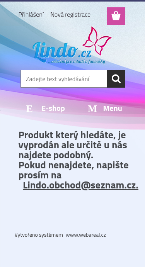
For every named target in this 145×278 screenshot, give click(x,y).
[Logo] (72, 45)
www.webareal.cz (86, 235)
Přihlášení (31, 14)
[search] (116, 79)
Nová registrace (70, 14)
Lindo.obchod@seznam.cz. (80, 184)
